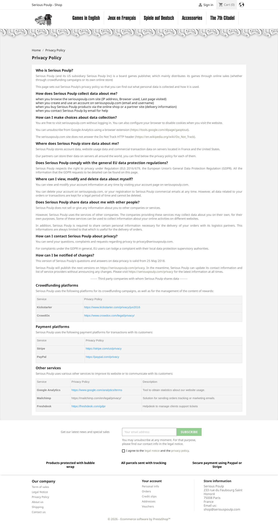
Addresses (148, 501)
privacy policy (180, 450)
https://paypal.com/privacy (102, 356)
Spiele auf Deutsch (159, 18)
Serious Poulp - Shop (47, 5)
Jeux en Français (122, 18)
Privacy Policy (40, 497)
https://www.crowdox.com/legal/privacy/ (109, 315)
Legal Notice (40, 492)
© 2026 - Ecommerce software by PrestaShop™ (139, 519)
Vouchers (148, 506)
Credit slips (149, 496)
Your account (152, 481)
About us (37, 502)
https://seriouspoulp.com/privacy (122, 268)
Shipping (38, 507)
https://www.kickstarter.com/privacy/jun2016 (112, 307)
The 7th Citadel (222, 18)
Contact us (39, 512)
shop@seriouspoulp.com (222, 509)
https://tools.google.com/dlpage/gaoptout (159, 130)
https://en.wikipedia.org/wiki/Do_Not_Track (165, 137)
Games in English (86, 18)
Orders (146, 491)
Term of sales (40, 487)
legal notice (152, 450)
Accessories (192, 18)
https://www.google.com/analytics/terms (96, 390)
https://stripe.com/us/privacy (104, 348)
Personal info (150, 486)
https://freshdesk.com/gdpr (88, 406)
